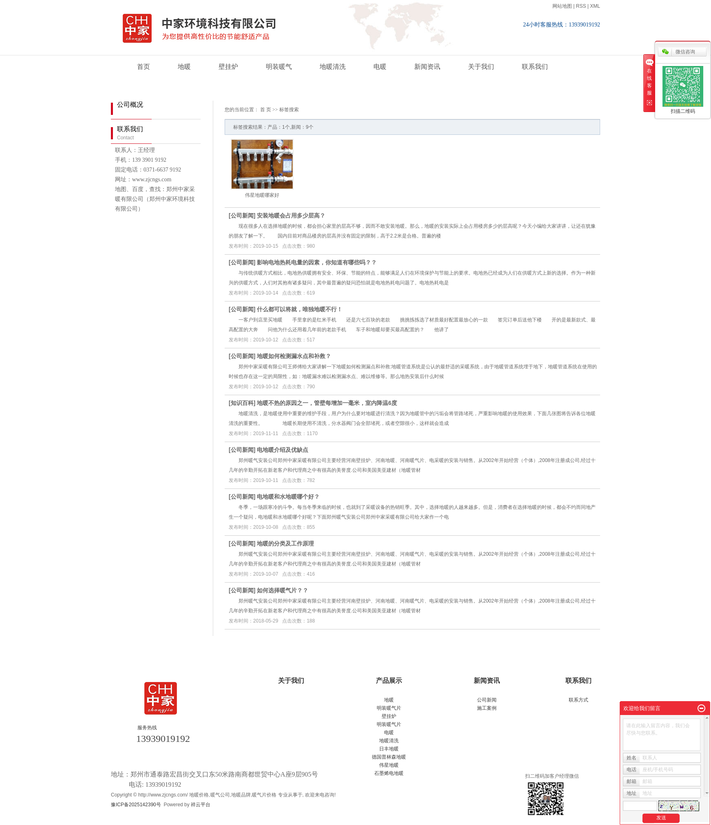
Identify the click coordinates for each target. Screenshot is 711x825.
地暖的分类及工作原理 (285, 543)
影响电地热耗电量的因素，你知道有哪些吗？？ (317, 262)
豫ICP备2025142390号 (136, 804)
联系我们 (535, 66)
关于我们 (481, 66)
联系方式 (578, 700)
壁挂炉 (228, 66)
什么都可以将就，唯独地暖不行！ (299, 309)
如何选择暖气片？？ (282, 590)
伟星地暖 (389, 765)
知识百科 (242, 403)
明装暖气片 (389, 708)
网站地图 (562, 6)
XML (595, 6)
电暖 (379, 66)
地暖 (184, 66)
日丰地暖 (389, 749)
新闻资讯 (427, 66)
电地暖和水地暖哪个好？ (288, 496)
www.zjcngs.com (151, 179)
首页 (143, 66)
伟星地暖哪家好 (262, 195)
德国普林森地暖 (389, 757)
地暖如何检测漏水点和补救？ (294, 356)
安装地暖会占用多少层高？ (291, 215)
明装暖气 (279, 66)
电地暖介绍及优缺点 (282, 450)
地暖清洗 (333, 66)
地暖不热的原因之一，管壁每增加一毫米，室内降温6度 (327, 403)
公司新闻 (242, 215)
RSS (581, 6)
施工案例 (487, 708)
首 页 (265, 109)
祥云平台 (200, 804)
